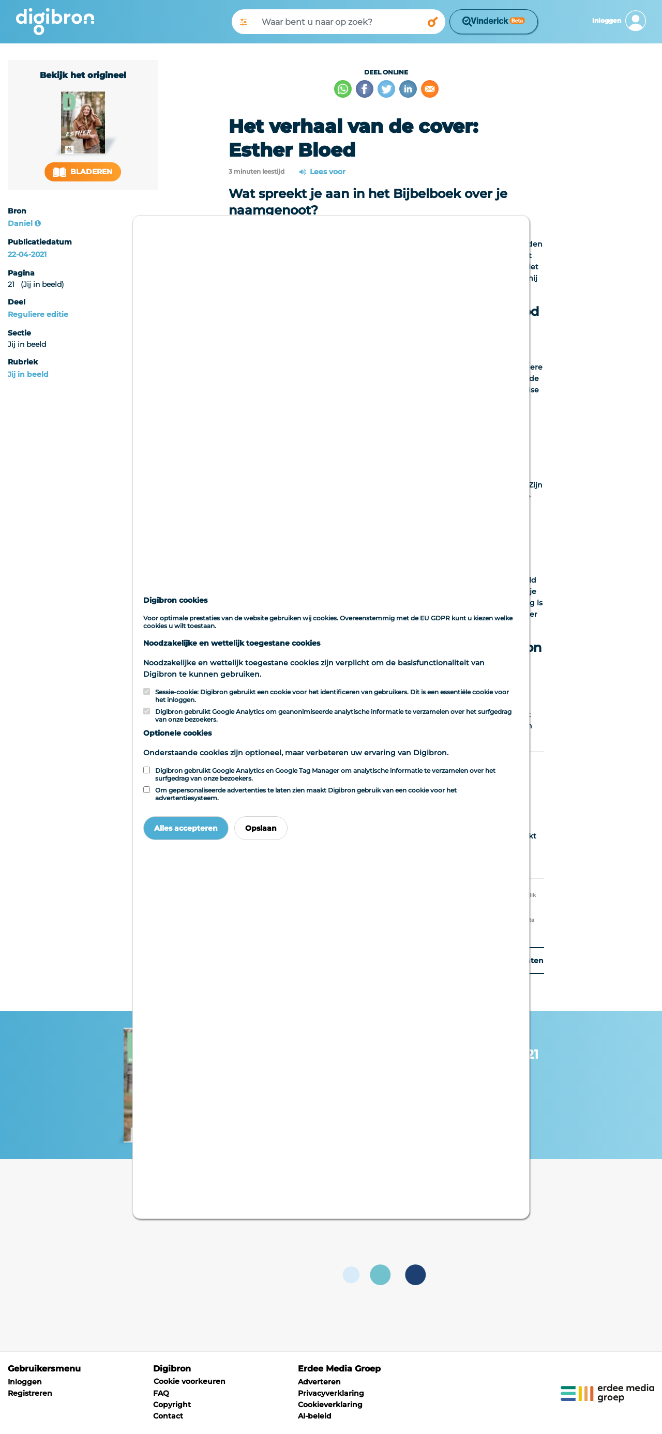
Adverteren (319, 1381)
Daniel (20, 223)
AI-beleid (315, 1416)
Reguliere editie (38, 314)
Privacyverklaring (331, 1393)
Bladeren (82, 172)
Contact (168, 1416)
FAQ (161, 1393)
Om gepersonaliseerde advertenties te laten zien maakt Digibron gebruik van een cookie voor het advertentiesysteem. (306, 794)
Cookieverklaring (330, 1404)
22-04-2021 (27, 254)
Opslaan (261, 828)
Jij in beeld (28, 374)
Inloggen (25, 1381)
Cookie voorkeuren (189, 1381)
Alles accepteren (186, 828)
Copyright (172, 1404)
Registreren (30, 1393)
